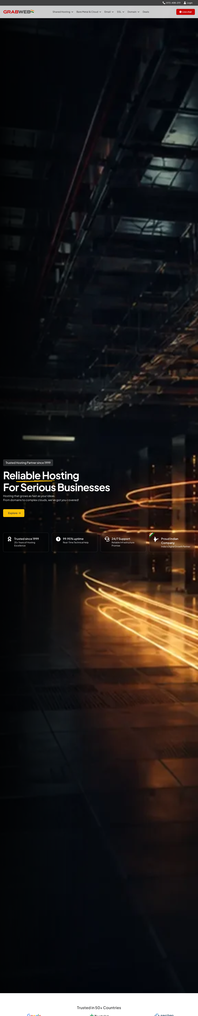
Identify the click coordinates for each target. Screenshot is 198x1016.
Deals (146, 11)
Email (109, 11)
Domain (133, 11)
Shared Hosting (63, 11)
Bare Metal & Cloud (89, 11)
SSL (120, 11)
